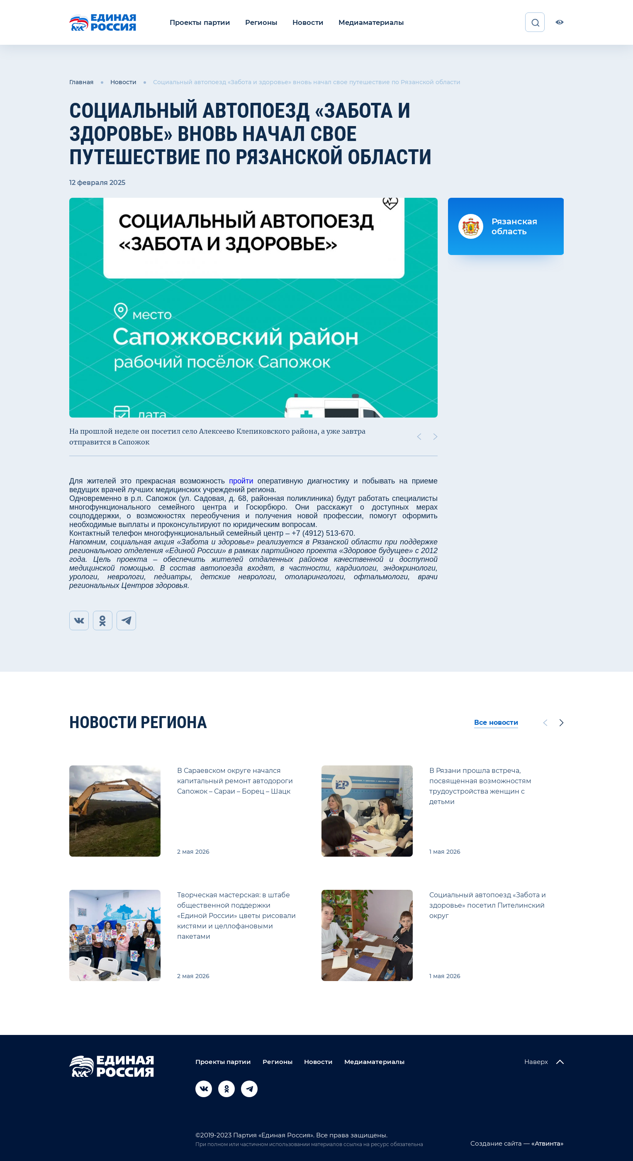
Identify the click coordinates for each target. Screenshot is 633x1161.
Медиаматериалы (365, 22)
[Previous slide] (419, 436)
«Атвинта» (547, 1143)
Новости (304, 22)
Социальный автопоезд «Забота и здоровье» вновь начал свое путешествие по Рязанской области (306, 82)
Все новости (496, 722)
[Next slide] (435, 436)
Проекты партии (199, 22)
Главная (81, 82)
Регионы (258, 22)
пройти (241, 480)
